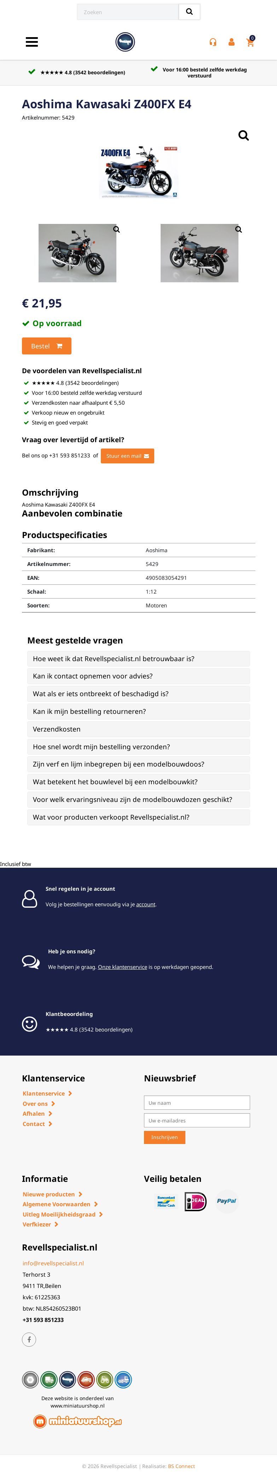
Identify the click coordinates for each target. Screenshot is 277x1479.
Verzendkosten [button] (57, 729)
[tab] (139, 658)
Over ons (35, 1104)
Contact (34, 1124)
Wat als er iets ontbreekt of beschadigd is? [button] (100, 693)
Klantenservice (44, 1093)
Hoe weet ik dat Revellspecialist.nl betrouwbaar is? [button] (113, 658)
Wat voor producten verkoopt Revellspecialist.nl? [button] (111, 817)
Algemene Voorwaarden (57, 1204)
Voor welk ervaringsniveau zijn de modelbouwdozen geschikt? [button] (132, 799)
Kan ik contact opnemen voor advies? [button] (92, 676)
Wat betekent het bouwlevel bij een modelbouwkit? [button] (115, 781)
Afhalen (34, 1113)
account (145, 904)
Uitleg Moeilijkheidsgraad (59, 1214)
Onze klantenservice (122, 966)
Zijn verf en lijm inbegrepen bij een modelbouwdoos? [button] (118, 764)
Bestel (46, 345)
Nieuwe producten (49, 1194)
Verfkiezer (37, 1224)
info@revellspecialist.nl (53, 1263)
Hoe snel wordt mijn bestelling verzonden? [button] (101, 746)
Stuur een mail (127, 456)
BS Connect (181, 1466)
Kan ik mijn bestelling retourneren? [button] (89, 711)
